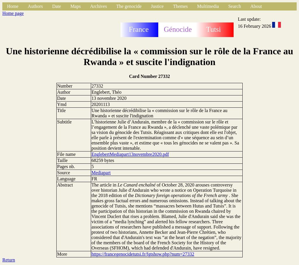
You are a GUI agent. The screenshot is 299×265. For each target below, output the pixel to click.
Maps (75, 6)
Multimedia (208, 6)
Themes (180, 6)
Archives (98, 6)
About (256, 6)
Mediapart (101, 172)
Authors (35, 6)
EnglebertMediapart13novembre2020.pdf (130, 154)
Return (8, 259)
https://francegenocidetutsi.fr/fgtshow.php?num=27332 (142, 254)
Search (234, 6)
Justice (157, 6)
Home (12, 6)
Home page (13, 13)
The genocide (129, 6)
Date (56, 6)
